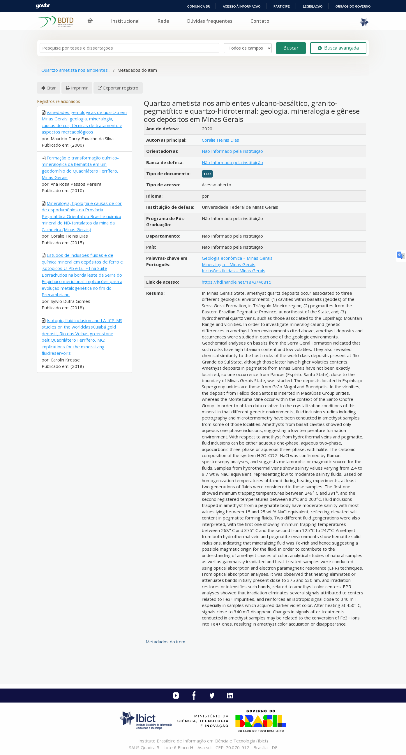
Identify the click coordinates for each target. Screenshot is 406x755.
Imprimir (79, 88)
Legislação (312, 6)
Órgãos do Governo (353, 6)
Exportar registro (120, 88)
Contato (259, 21)
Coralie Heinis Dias (220, 140)
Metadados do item (165, 642)
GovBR (43, 6)
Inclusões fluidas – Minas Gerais (233, 270)
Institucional (125, 21)
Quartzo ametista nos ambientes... (75, 70)
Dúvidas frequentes (209, 21)
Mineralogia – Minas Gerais (228, 264)
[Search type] (248, 48)
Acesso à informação (241, 6)
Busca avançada (338, 48)
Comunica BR (198, 6)
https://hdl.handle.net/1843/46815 (236, 282)
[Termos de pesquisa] (129, 48)
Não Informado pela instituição (232, 151)
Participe (281, 6)
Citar (51, 88)
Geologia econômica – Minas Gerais (237, 258)
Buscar (291, 48)
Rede (163, 21)
